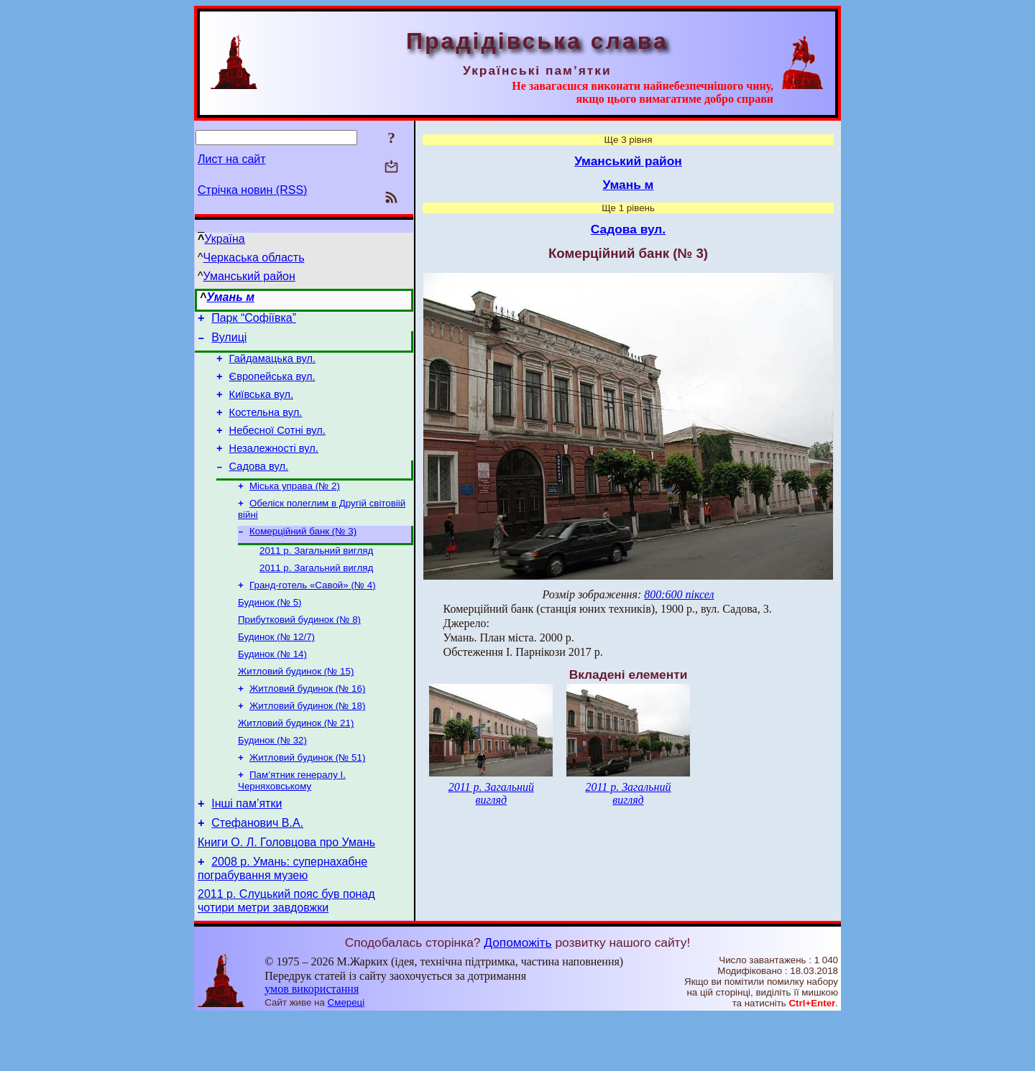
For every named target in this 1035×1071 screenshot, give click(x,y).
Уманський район (249, 276)
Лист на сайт (232, 159)
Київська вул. (261, 405)
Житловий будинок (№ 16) (307, 725)
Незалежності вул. (273, 465)
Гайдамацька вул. (272, 365)
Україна (224, 239)
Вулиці (229, 341)
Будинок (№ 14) (272, 687)
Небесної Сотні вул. (277, 445)
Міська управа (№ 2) (294, 506)
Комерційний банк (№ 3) (302, 555)
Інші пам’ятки (246, 849)
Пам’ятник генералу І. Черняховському (292, 824)
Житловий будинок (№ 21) (296, 762)
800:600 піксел (679, 594)
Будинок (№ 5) (270, 631)
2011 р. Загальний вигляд (316, 575)
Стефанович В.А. (257, 871)
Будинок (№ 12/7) (276, 669)
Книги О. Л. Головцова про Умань (286, 892)
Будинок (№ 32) (272, 781)
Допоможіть (517, 997)
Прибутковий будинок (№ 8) (299, 650)
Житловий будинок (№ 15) (296, 706)
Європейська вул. (272, 385)
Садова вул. (259, 485)
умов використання (311, 1043)
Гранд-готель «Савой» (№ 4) (312, 613)
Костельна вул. (266, 425)
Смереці (346, 1057)
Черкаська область (254, 257)
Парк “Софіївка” (253, 320)
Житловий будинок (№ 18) (307, 743)
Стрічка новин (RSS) (252, 190)
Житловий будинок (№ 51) (307, 799)
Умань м (230, 297)
